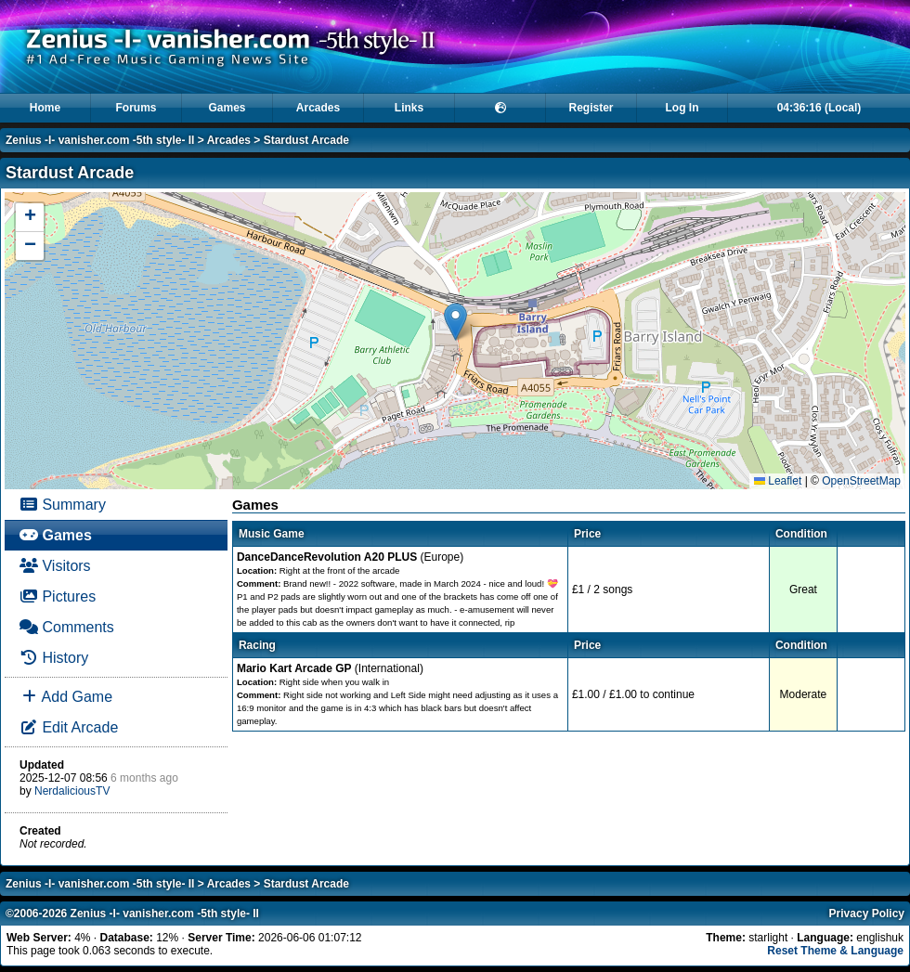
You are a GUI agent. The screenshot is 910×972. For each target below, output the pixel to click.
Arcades (318, 107)
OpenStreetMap (861, 480)
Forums (135, 107)
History (54, 658)
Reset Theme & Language (835, 950)
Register (590, 107)
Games (226, 107)
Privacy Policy (866, 913)
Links (409, 107)
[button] (455, 322)
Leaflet (777, 480)
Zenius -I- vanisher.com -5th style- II (100, 140)
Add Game (66, 697)
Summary (63, 504)
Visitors (55, 566)
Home (45, 107)
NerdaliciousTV (72, 790)
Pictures (58, 596)
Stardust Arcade (306, 140)
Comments (67, 627)
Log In (682, 107)
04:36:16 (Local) (819, 107)
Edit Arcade (69, 727)
